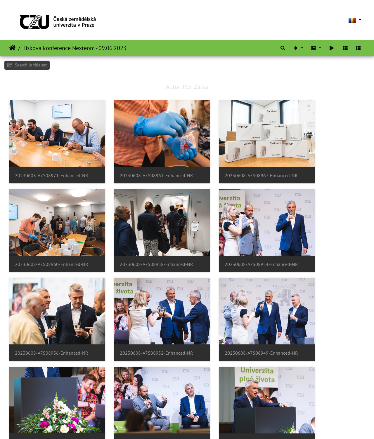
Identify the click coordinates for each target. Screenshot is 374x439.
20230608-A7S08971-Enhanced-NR (50, 166)
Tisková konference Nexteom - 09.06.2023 (74, 48)
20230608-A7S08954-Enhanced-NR (141, 245)
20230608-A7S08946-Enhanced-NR (232, 324)
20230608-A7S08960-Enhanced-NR (323, 166)
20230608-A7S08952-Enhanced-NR (323, 245)
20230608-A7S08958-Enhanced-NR (50, 245)
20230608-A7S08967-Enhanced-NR (232, 166)
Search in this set (27, 65)
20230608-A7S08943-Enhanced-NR (323, 324)
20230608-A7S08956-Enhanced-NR (232, 245)
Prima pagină (12, 48)
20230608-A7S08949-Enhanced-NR (50, 324)
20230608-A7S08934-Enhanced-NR (323, 403)
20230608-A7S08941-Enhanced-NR (50, 403)
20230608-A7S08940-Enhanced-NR (232, 403)
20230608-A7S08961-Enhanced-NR (141, 166)
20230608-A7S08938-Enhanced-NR (141, 403)
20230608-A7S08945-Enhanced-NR (141, 324)
